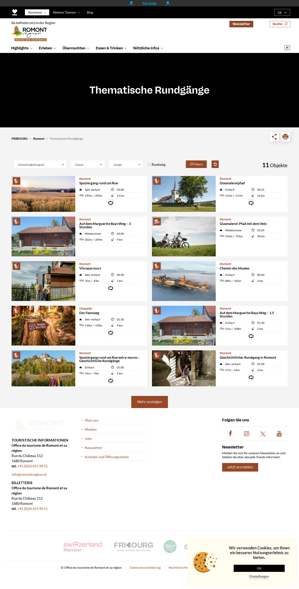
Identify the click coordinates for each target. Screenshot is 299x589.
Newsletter (241, 24)
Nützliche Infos (146, 48)
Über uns (92, 420)
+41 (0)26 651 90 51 (32, 508)
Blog (90, 12)
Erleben (45, 48)
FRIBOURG (20, 138)
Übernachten (74, 48)
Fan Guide (149, 3)
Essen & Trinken (109, 48)
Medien (91, 429)
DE (280, 12)
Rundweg (159, 164)
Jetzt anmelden (240, 467)
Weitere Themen (64, 12)
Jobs (88, 439)
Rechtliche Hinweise (182, 567)
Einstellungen (259, 576)
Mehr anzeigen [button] (149, 402)
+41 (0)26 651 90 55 (32, 466)
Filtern (196, 164)
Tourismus (35, 12)
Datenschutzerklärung (145, 567)
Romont (38, 138)
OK (259, 568)
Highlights (19, 48)
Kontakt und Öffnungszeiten (107, 457)
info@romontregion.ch (29, 474)
